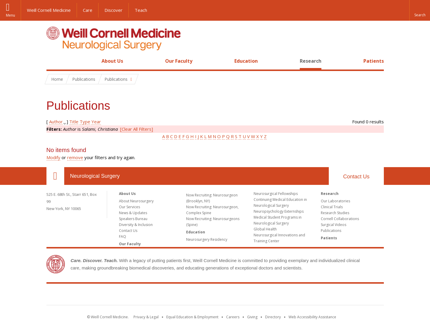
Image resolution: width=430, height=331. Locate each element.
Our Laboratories (335, 201)
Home (53, 60)
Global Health (265, 229)
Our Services (129, 206)
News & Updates (133, 212)
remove (75, 157)
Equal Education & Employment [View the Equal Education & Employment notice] (192, 316)
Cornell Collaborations (340, 218)
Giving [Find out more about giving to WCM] (252, 316)
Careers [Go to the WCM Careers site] (232, 316)
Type (85, 122)
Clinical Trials (332, 206)
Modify (53, 157)
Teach (141, 10)
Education (246, 61)
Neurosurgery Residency (206, 239)
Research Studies (335, 212)
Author (56, 122)
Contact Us (356, 177)
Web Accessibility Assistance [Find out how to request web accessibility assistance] (312, 316)
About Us (112, 61)
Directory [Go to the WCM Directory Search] (273, 316)
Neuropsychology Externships (279, 211)
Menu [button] (10, 15)
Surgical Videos (333, 224)
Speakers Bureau (133, 218)
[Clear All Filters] (136, 129)
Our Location (55, 176)
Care (87, 10)
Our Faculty (178, 61)
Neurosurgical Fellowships (276, 193)
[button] (419, 10)
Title (73, 122)
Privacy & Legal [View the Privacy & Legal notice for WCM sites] (146, 316)
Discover (113, 10)
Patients (373, 61)
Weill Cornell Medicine (49, 10)
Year (96, 122)
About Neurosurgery (136, 201)
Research (310, 61)
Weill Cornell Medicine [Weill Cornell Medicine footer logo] (215, 295)
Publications (331, 230)
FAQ (122, 236)
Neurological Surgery (95, 176)
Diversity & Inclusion (136, 224)
